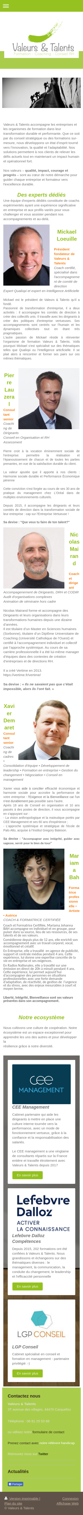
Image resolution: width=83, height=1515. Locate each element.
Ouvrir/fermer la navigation (41, 6)
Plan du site (13, 1503)
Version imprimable (21, 1498)
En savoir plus (27, 1175)
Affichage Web (67, 1503)
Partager (15, 1484)
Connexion (70, 1498)
